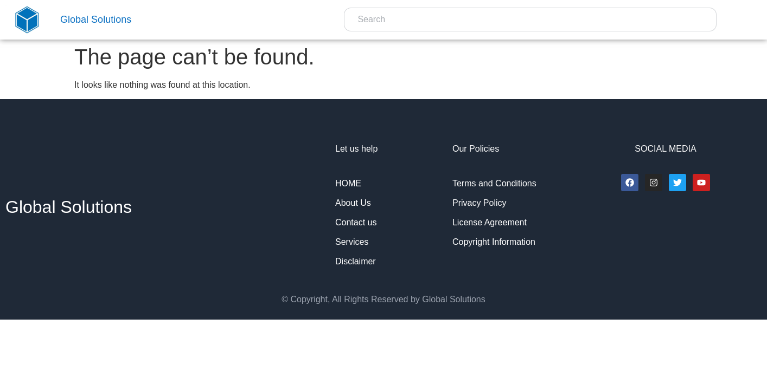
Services (351, 241)
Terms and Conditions (494, 183)
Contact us (355, 222)
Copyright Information (493, 241)
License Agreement (489, 222)
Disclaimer (355, 261)
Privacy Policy (479, 202)
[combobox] (530, 19)
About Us (353, 202)
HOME (348, 183)
